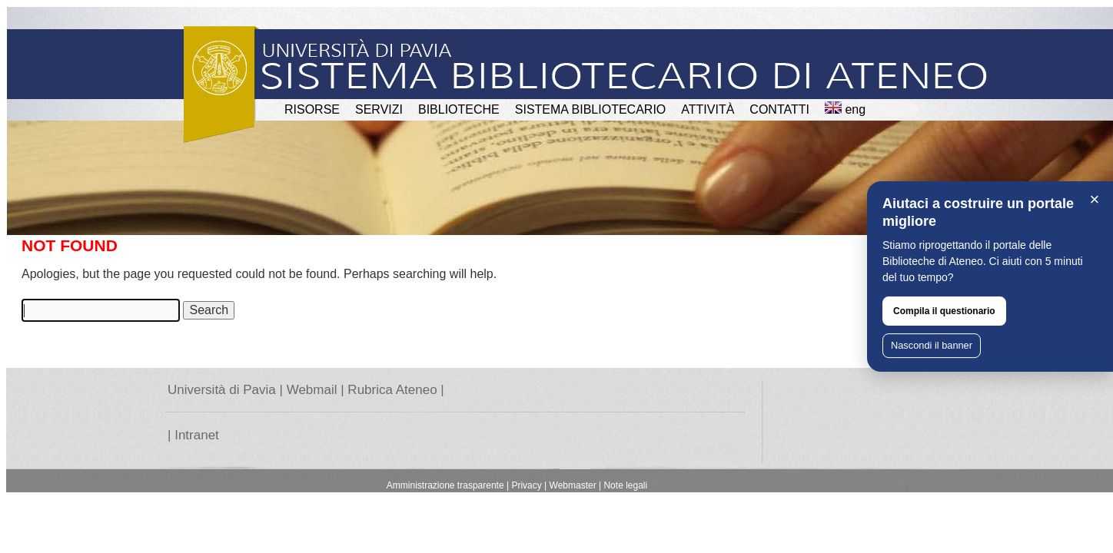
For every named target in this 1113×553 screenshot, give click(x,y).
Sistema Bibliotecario (590, 109)
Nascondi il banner (931, 345)
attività (707, 109)
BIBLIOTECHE (459, 109)
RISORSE (312, 109)
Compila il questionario (944, 311)
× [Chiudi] (1095, 199)
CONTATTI (779, 109)
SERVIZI (379, 109)
